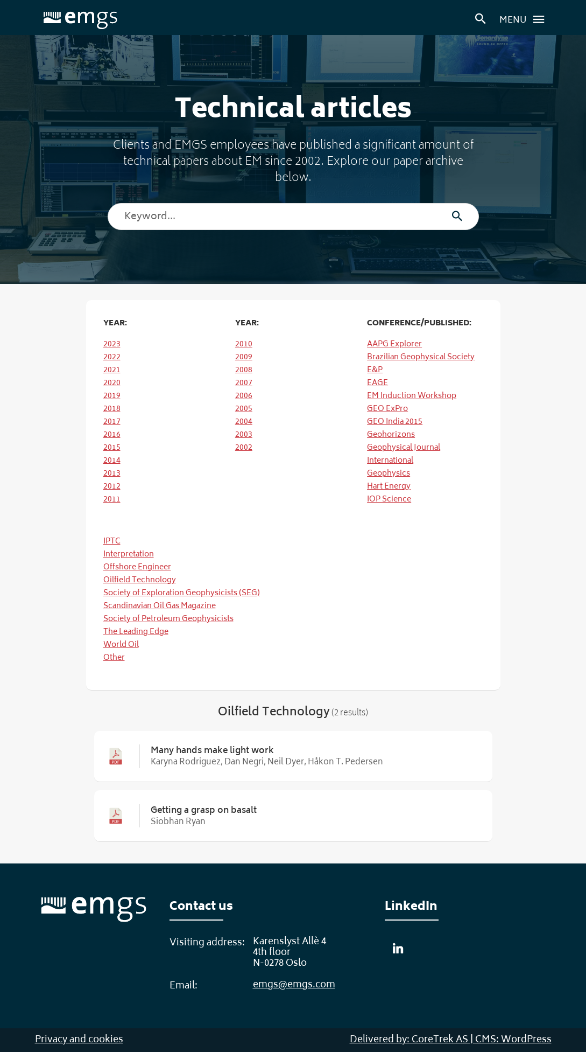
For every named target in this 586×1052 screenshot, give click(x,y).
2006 (243, 396)
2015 (112, 448)
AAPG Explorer (394, 344)
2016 (112, 435)
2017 (112, 422)
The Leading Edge (135, 632)
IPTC (112, 541)
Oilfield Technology (139, 580)
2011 (112, 499)
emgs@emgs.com (294, 985)
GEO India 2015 (394, 422)
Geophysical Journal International (403, 454)
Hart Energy (389, 486)
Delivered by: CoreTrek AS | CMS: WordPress (451, 1040)
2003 (243, 435)
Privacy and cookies (79, 1040)
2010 (243, 344)
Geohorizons (391, 435)
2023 (112, 344)
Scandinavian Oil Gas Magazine (159, 606)
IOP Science (389, 499)
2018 (112, 409)
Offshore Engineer (137, 567)
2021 (112, 370)
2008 (243, 370)
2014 (112, 461)
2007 (243, 383)
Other (114, 658)
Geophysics (388, 473)
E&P (375, 370)
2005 (243, 409)
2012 (112, 486)
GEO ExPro (387, 409)
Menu (525, 19)
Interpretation (128, 554)
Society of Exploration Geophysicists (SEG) (181, 593)
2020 (112, 383)
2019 (112, 396)
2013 (112, 473)
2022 (112, 357)
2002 (243, 448)
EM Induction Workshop (411, 396)
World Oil (121, 645)
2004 (243, 422)
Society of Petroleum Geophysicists (168, 619)
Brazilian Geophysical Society (421, 357)
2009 (243, 357)
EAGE (377, 383)
